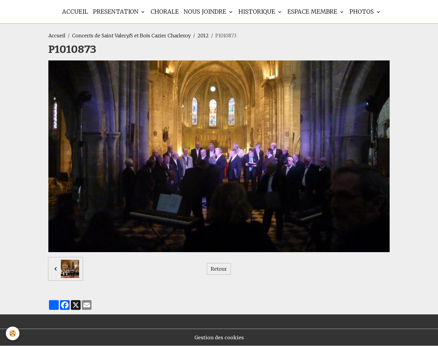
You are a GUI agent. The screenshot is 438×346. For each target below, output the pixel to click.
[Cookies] (13, 333)
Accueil (75, 11)
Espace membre (313, 11)
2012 (203, 36)
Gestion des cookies (219, 337)
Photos (362, 11)
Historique (257, 11)
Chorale (165, 11)
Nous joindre (206, 11)
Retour (219, 269)
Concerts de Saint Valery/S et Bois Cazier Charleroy (131, 36)
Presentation (116, 11)
